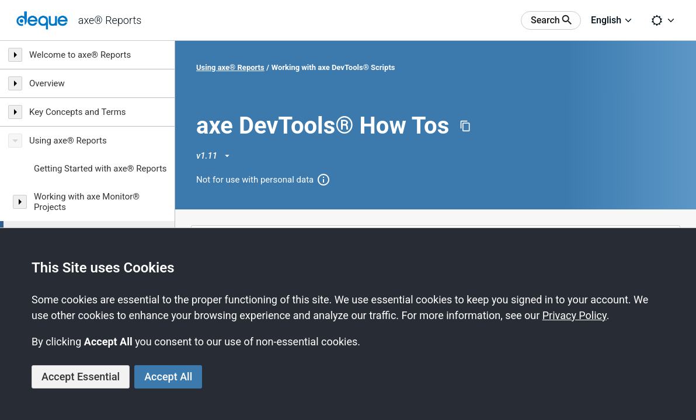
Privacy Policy (574, 315)
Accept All (168, 376)
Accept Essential (80, 376)
